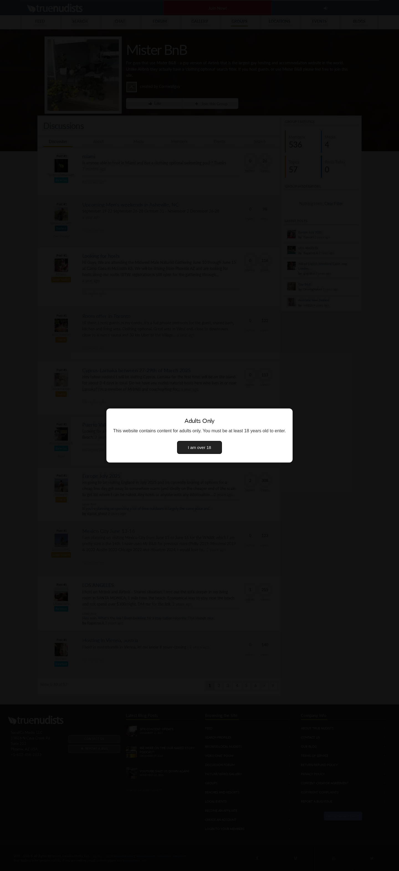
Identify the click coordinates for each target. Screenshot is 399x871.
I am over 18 (199, 447)
